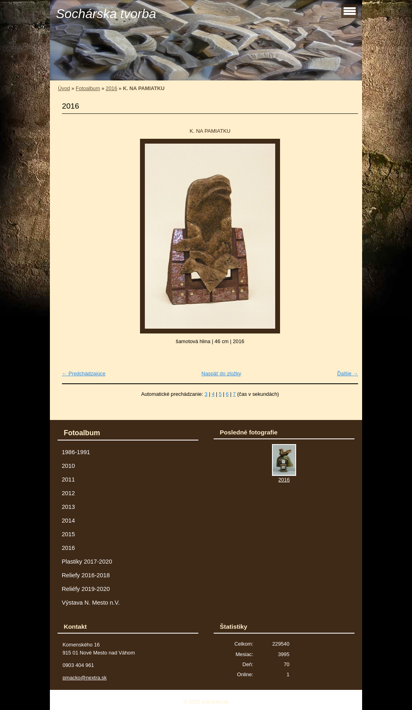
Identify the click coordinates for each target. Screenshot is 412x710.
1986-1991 (76, 452)
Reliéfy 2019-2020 (85, 589)
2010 (68, 466)
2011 (68, 479)
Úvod (64, 88)
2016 (111, 88)
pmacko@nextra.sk (84, 678)
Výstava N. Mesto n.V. (90, 602)
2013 (68, 507)
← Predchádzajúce (83, 373)
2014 (68, 520)
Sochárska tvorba (106, 13)
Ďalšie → (347, 373)
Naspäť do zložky (221, 373)
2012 (68, 493)
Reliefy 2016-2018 (85, 575)
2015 (68, 534)
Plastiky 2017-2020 (87, 561)
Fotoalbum (88, 88)
